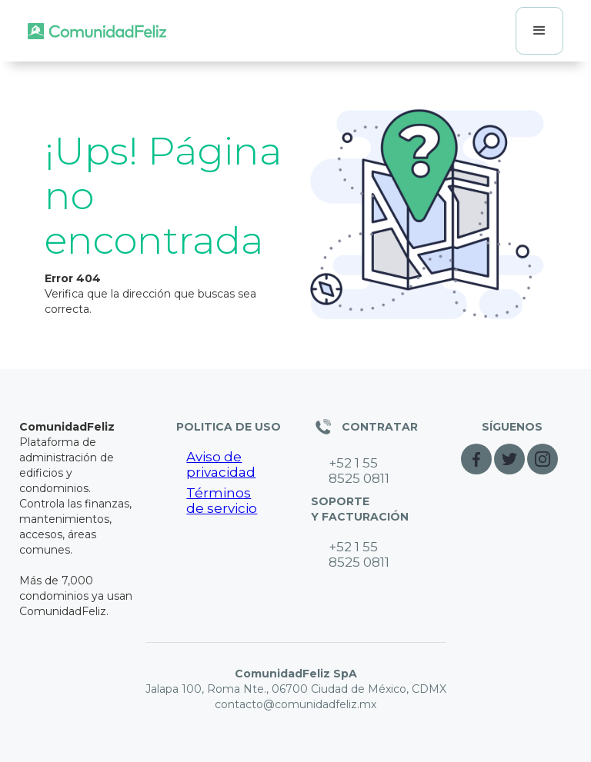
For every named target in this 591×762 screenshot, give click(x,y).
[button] (539, 31)
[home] (97, 30)
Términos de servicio (221, 500)
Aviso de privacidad (220, 464)
